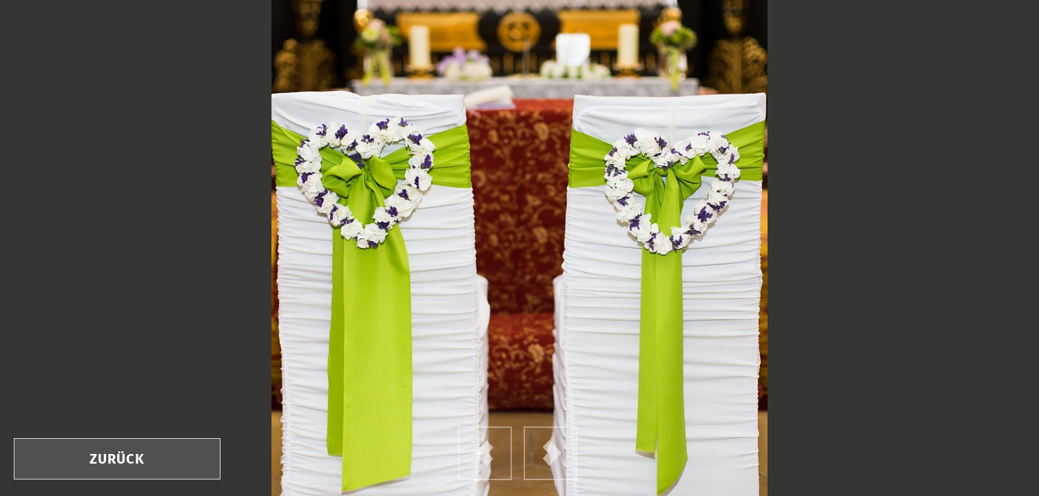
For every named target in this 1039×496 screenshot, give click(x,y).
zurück (117, 459)
